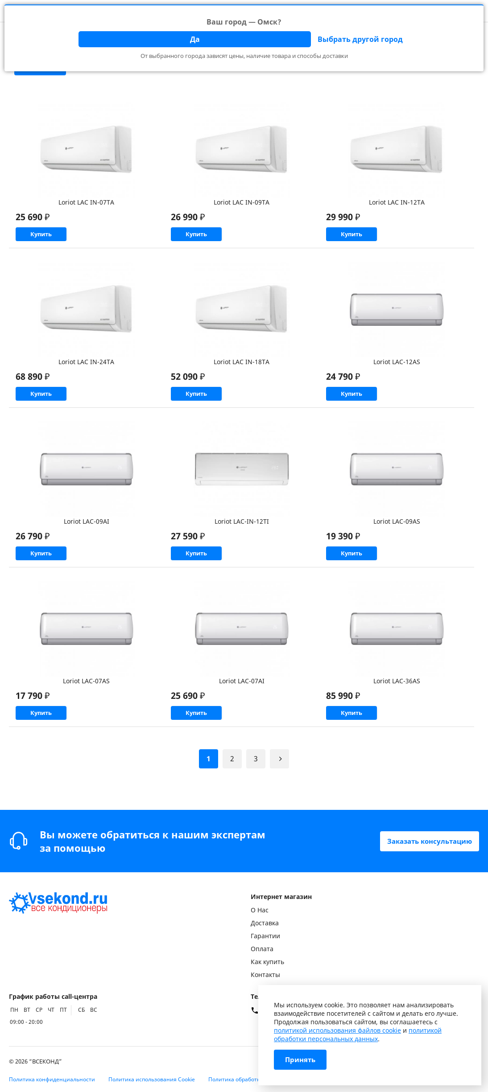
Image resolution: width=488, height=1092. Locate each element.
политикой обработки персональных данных (358, 1034)
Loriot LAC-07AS (86, 699)
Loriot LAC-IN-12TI (242, 534)
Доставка (265, 923)
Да (195, 39)
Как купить (267, 961)
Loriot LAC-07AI (242, 699)
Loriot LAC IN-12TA (397, 202)
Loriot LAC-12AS (396, 368)
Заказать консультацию (426, 841)
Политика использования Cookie (151, 1079)
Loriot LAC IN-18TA (241, 368)
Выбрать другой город (360, 39)
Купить (58, 237)
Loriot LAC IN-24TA (86, 368)
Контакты (265, 974)
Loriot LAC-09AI (86, 534)
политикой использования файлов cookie (337, 1030)
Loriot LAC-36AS (396, 699)
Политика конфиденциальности (52, 1079)
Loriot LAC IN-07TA (86, 202)
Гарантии (265, 936)
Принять (301, 1060)
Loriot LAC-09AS (396, 534)
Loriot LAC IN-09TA (241, 202)
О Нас (260, 910)
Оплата (262, 948)
